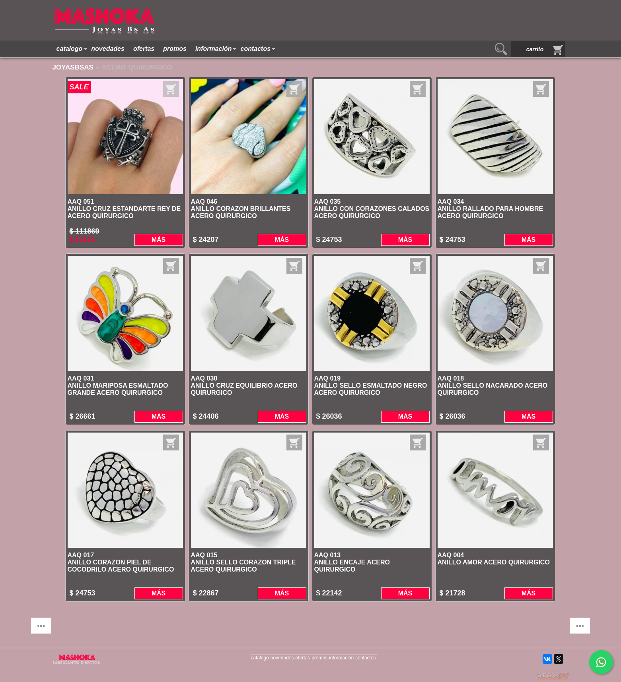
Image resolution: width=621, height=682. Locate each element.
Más (159, 239)
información (213, 48)
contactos (255, 48)
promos (175, 48)
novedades (108, 48)
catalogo (69, 48)
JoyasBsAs (73, 67)
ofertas (143, 48)
